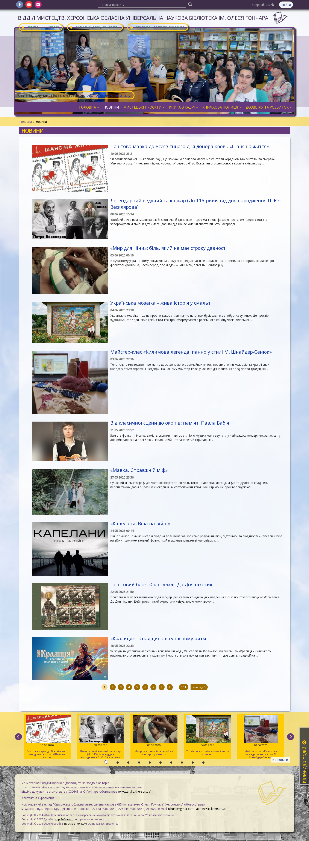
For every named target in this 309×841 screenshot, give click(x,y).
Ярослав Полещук (75, 824)
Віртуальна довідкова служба (94, 27)
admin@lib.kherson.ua (211, 809)
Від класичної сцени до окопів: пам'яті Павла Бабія (169, 422)
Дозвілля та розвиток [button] (269, 107)
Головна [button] (89, 107)
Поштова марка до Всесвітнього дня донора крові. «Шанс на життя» (189, 146)
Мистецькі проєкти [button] (144, 107)
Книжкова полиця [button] (221, 107)
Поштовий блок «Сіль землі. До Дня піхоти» (161, 584)
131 (183, 687)
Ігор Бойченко (64, 819)
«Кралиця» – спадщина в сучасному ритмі (159, 638)
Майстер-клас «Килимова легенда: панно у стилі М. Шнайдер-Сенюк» (191, 351)
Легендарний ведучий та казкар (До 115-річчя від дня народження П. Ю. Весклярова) (100, 737)
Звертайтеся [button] (263, 5)
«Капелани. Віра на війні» (140, 523)
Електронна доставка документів (157, 27)
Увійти (286, 5)
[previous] (18, 736)
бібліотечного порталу (108, 95)
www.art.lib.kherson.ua (134, 791)
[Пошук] (190, 4)
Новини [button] (111, 107)
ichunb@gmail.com (181, 809)
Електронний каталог (40, 27)
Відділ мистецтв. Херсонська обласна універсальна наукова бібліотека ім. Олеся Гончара (143, 17)
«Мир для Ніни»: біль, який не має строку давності (168, 248)
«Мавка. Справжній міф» (139, 470)
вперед (199, 687)
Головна (25, 122)
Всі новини (280, 760)
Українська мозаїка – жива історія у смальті (161, 302)
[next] (290, 736)
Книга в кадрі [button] (183, 107)
